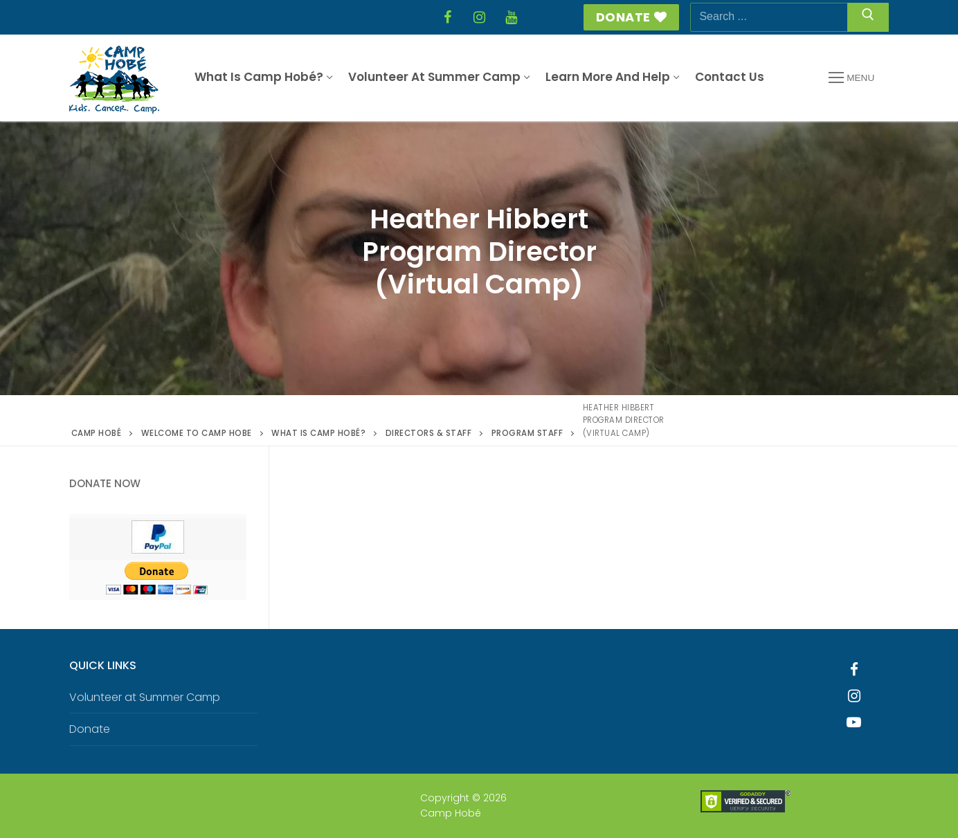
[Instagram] (479, 17)
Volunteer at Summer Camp (144, 697)
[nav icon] (851, 78)
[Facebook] (447, 17)
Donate (631, 17)
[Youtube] (854, 722)
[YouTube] (511, 17)
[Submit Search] (868, 17)
